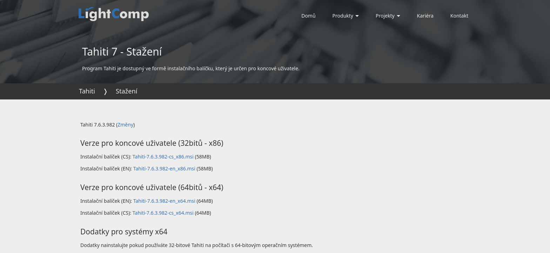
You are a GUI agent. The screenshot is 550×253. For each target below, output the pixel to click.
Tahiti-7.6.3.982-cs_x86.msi (163, 156)
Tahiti (87, 91)
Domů (308, 15)
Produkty (346, 15)
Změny (125, 124)
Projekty (388, 15)
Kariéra (425, 15)
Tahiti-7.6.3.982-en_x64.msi (164, 200)
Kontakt (459, 15)
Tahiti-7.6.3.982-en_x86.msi (164, 168)
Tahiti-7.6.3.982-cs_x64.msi (163, 212)
